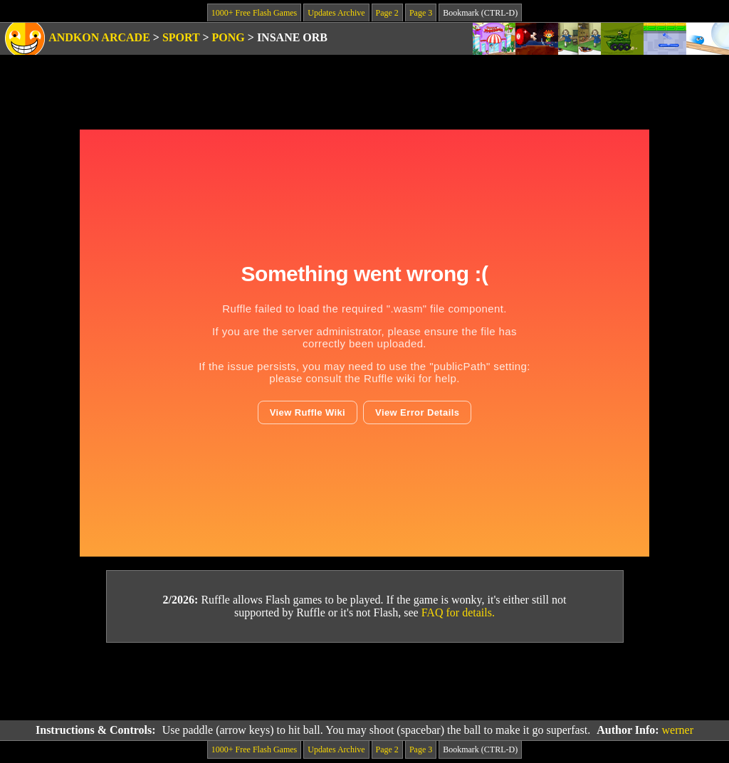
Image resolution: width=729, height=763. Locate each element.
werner (677, 730)
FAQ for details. (458, 612)
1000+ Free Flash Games (254, 13)
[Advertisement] (364, 682)
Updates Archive (336, 13)
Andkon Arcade (99, 37)
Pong (228, 37)
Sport (181, 37)
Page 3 (420, 13)
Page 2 (387, 13)
